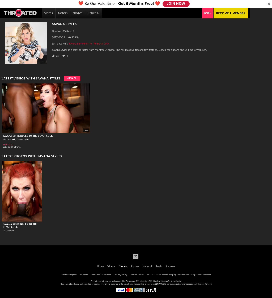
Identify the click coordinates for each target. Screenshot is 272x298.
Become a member (230, 13)
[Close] (269, 4)
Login (207, 13)
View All (72, 78)
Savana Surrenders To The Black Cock (89, 43)
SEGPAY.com (160, 284)
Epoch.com (74, 284)
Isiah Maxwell (9, 139)
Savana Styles (22, 139)
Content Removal (204, 284)
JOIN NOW (176, 4)
